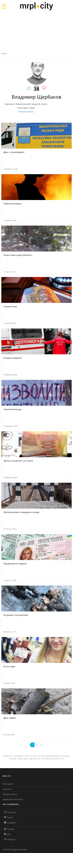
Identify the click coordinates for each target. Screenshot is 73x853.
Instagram (10, 822)
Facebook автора (26, 111)
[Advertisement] (36, 32)
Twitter (8, 817)
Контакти (7, 789)
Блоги (4, 53)
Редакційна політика (13, 799)
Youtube (9, 829)
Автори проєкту (10, 794)
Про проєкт (8, 783)
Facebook (10, 812)
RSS (7, 834)
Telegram (9, 839)
